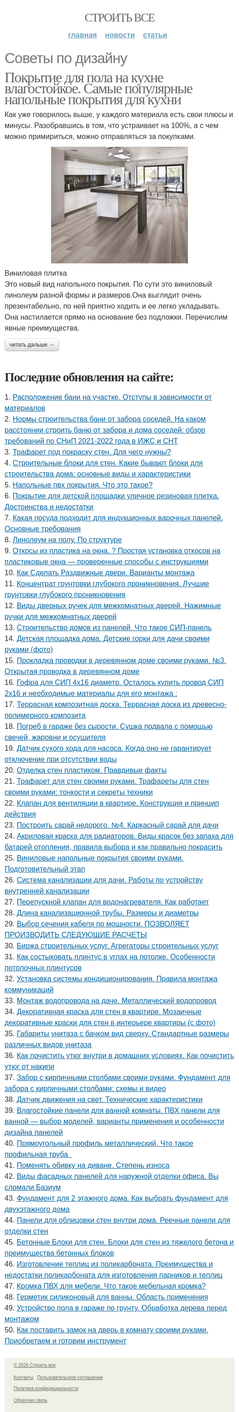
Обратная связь (30, 1400)
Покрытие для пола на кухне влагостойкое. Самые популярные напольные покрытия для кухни (98, 88)
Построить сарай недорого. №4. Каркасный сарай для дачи (117, 825)
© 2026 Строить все (35, 1365)
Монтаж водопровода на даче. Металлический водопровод (117, 1001)
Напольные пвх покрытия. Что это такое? (83, 485)
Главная (82, 35)
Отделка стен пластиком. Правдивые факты (92, 770)
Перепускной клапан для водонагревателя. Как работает (113, 902)
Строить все (119, 17)
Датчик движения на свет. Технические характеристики (110, 1099)
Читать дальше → (32, 345)
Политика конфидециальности (46, 1388)
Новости (120, 35)
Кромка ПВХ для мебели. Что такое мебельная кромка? (111, 1286)
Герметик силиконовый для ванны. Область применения (112, 1297)
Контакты (23, 1377)
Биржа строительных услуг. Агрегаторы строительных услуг (118, 946)
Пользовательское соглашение (70, 1377)
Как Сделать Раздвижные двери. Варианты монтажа (106, 573)
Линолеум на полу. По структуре (67, 540)
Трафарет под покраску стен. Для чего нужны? (92, 452)
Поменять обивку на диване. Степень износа (93, 1165)
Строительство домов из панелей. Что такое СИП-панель (114, 627)
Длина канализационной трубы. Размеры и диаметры (108, 913)
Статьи (155, 35)
